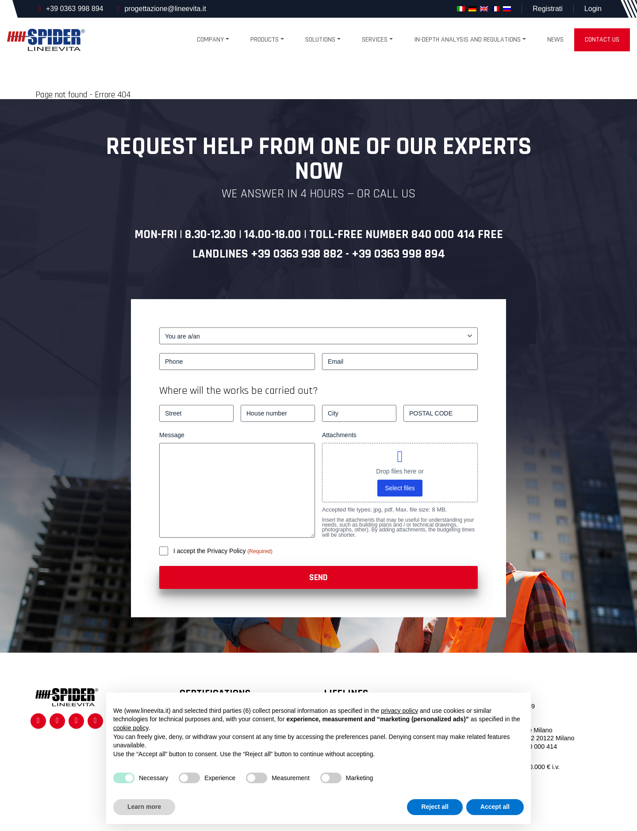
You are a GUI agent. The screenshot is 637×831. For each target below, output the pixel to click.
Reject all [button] (434, 806)
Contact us (602, 39)
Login (593, 8)
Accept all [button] (495, 806)
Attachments (339, 435)
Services (375, 39)
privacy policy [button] (399, 710)
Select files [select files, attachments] (400, 488)
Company (210, 39)
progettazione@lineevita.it (165, 8)
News (555, 39)
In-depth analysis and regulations (467, 39)
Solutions (320, 39)
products (264, 39)
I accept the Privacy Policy (210, 550)
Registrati (548, 8)
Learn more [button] (144, 806)
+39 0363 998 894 (74, 8)
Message (171, 435)
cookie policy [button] (130, 727)
